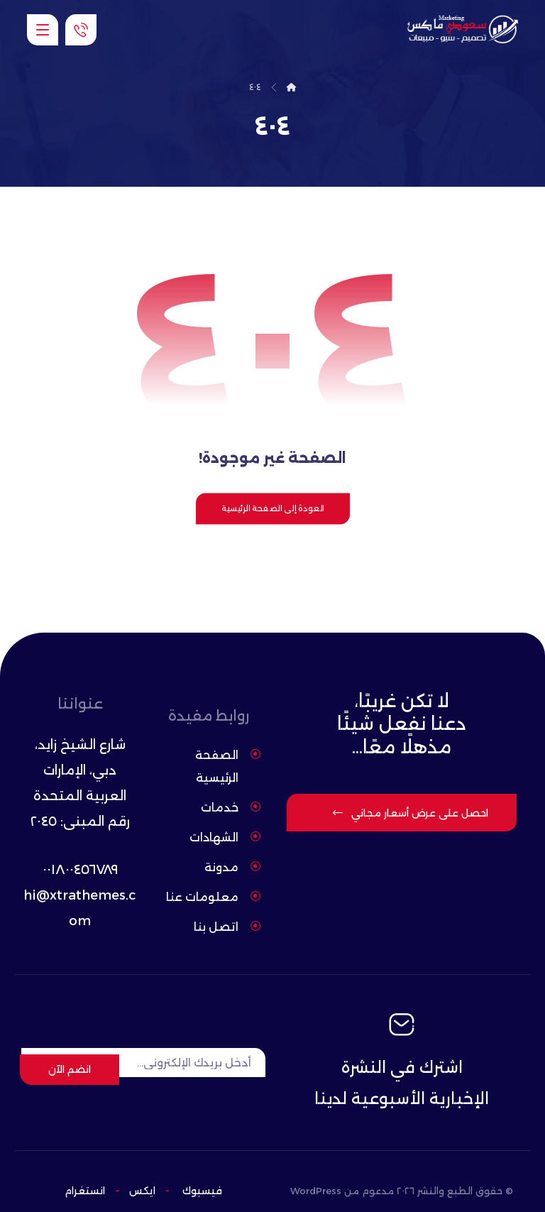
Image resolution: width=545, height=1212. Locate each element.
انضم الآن (69, 1050)
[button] (42, 29)
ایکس (140, 1172)
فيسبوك (202, 1172)
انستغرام (85, 1172)
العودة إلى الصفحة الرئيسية (272, 512)
